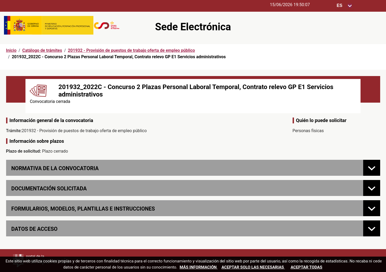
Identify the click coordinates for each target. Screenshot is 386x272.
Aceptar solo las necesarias (253, 267)
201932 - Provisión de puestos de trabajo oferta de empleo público (131, 50)
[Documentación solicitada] (371, 188)
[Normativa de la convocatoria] (371, 168)
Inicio (11, 50)
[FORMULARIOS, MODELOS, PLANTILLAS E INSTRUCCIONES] (371, 208)
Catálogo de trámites (42, 50)
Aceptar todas (306, 267)
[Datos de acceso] (371, 228)
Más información (199, 267)
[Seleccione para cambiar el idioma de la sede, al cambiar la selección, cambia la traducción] (344, 6)
